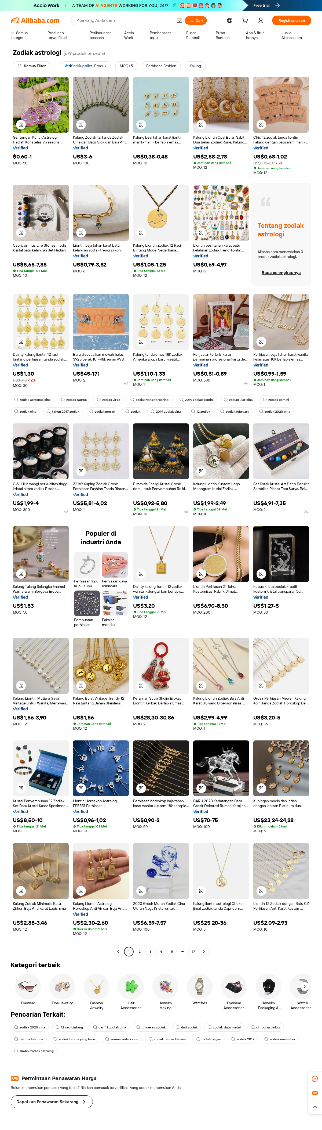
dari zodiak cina (28, 1039)
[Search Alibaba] (124, 20)
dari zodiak (186, 1027)
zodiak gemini (276, 400)
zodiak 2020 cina (274, 411)
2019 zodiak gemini (197, 400)
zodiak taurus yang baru (74, 1039)
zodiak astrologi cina (32, 400)
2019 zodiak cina (166, 411)
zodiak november (279, 1039)
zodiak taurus (74, 400)
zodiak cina (25, 411)
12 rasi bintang (69, 1027)
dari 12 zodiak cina (109, 1027)
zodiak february (234, 411)
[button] (179, 20)
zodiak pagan (208, 1039)
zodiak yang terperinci (149, 400)
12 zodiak (200, 411)
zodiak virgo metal (224, 1027)
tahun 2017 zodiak (63, 411)
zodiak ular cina (238, 400)
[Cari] (196, 20)
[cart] (246, 21)
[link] (315, 1079)
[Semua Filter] (31, 65)
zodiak (132, 411)
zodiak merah (102, 411)
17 (193, 951)
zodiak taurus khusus (167, 1039)
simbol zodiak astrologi (34, 1051)
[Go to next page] (204, 951)
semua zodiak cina (121, 1039)
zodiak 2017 (242, 1039)
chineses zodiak (151, 1027)
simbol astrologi (265, 1027)
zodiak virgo (108, 400)
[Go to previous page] (118, 951)
